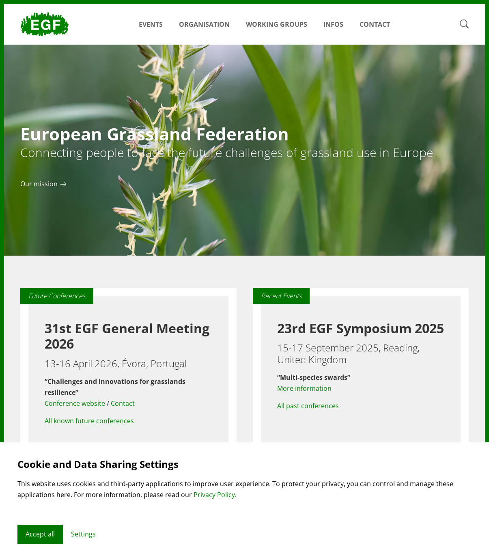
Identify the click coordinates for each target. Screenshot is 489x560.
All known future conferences (89, 420)
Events (151, 24)
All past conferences (308, 405)
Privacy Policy (214, 494)
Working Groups (276, 24)
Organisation (204, 24)
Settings (83, 534)
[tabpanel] (244, 150)
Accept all (40, 534)
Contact (375, 24)
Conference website (75, 403)
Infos (333, 24)
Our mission (39, 184)
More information (304, 388)
